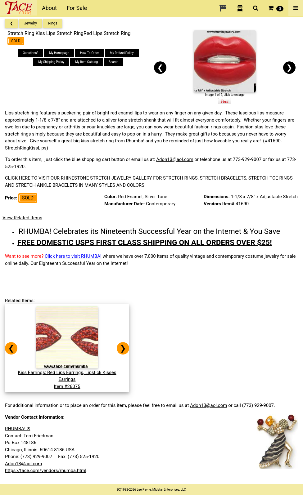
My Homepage (59, 53)
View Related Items (22, 218)
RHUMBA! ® (17, 428)
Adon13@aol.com (174, 159)
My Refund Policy (122, 53)
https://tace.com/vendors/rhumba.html (45, 470)
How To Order (89, 53)
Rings (52, 23)
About (49, 8)
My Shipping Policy (51, 62)
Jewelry (30, 23)
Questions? (30, 53)
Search (113, 62)
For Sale (77, 8)
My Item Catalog (86, 62)
